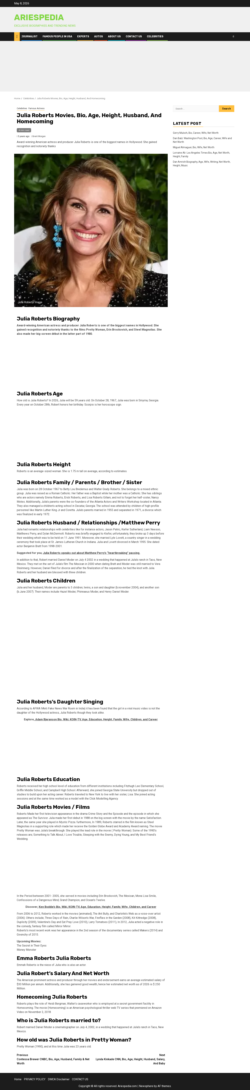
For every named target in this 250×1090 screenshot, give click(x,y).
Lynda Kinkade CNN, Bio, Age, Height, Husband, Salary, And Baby (128, 1059)
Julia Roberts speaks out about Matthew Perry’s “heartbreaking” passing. (91, 553)
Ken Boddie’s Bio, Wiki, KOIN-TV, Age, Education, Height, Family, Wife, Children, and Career (97, 907)
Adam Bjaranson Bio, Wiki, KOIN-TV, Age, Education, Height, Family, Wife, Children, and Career (96, 719)
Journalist (29, 36)
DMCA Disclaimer (59, 1079)
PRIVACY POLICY (34, 1079)
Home (17, 1079)
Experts (83, 36)
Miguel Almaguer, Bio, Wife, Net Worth (193, 147)
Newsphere (146, 1086)
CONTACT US (134, 36)
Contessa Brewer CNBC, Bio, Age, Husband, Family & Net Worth (54, 1059)
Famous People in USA (57, 36)
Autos (98, 36)
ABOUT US (114, 36)
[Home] (17, 36)
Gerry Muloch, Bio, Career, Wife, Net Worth (196, 132)
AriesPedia (39, 17)
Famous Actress (36, 108)
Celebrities (155, 36)
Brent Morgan (39, 136)
